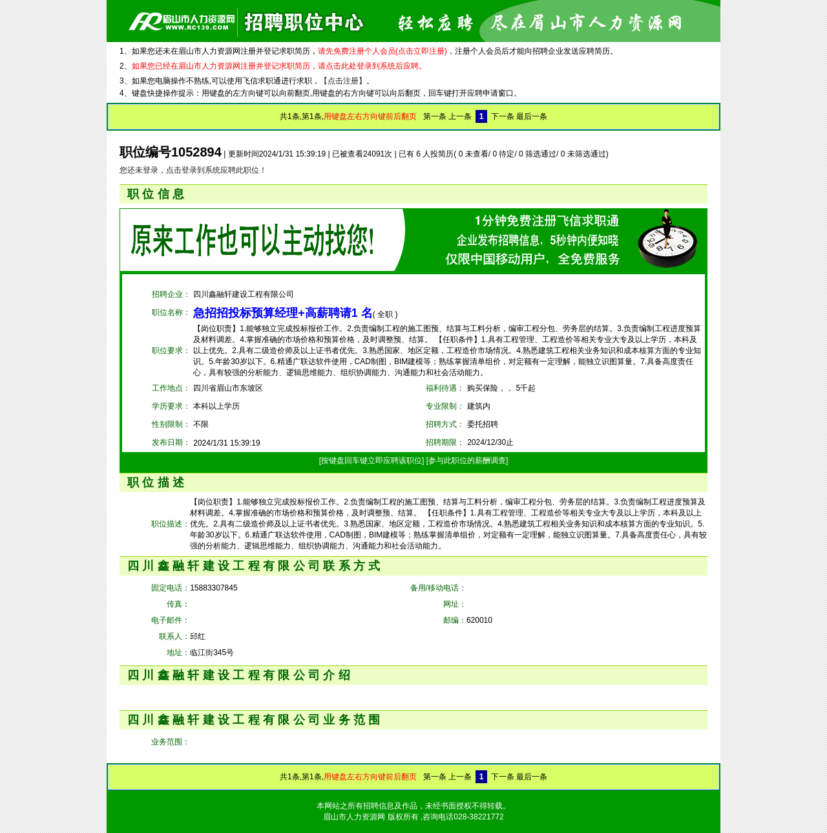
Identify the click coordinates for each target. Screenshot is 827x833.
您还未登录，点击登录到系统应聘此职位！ (193, 170)
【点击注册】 (343, 80)
